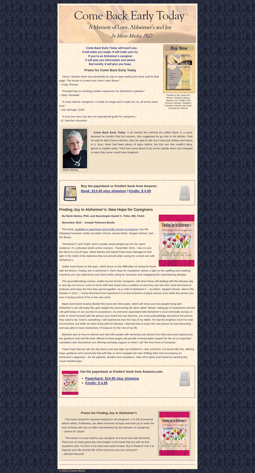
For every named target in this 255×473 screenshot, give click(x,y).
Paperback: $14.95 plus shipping (112, 378)
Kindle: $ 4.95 (140, 191)
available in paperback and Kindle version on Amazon (106, 229)
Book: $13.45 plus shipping (103, 191)
